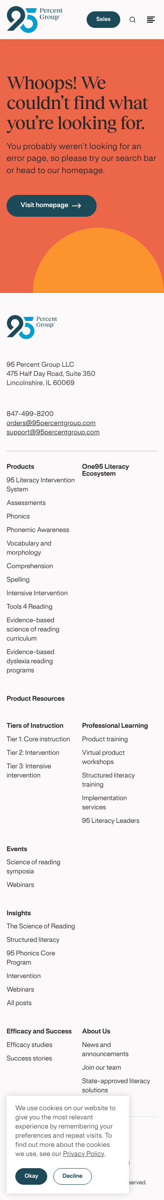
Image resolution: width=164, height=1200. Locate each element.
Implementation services (104, 803)
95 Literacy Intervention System (41, 485)
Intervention (24, 977)
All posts (19, 1004)
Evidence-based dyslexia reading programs (30, 662)
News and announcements (105, 1050)
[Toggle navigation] (152, 19)
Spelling (18, 580)
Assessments (26, 504)
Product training (105, 740)
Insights (19, 914)
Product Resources (36, 699)
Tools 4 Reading (29, 607)
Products (20, 467)
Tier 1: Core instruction (38, 740)
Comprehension (30, 567)
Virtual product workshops (103, 758)
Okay (31, 1176)
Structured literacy (33, 941)
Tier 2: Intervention (33, 753)
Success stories (29, 1059)
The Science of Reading (41, 927)
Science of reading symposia (33, 867)
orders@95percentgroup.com (51, 424)
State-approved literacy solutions (116, 1086)
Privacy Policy (84, 1155)
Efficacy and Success (39, 1032)
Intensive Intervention (37, 594)
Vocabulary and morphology (29, 548)
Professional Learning (115, 726)
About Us (96, 1032)
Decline (73, 1176)
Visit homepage (52, 206)
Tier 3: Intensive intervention (29, 771)
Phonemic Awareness (38, 531)
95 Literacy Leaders (111, 821)
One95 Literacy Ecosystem (105, 470)
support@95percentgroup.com (53, 433)
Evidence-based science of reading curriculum (33, 630)
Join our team (101, 1068)
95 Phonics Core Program (31, 958)
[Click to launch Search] (132, 19)
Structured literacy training (108, 780)
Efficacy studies (29, 1046)
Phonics (18, 517)
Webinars (20, 886)
